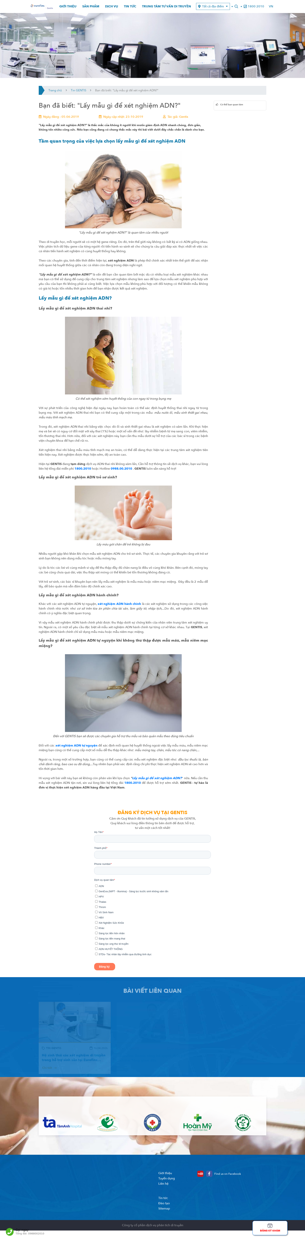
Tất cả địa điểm (213, 7)
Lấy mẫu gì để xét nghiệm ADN (156, 780)
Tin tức (130, 7)
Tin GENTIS (78, 92)
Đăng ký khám (270, 1230)
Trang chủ (55, 92)
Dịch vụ (111, 7)
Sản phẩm (90, 7)
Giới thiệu (67, 7)
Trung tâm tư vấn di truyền (166, 7)
